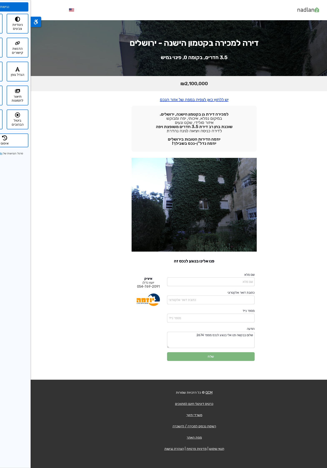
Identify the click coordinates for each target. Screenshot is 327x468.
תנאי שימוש (186, 449)
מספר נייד (218, 311)
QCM (178, 392)
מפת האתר (163, 437)
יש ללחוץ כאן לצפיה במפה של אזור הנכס (163, 99)
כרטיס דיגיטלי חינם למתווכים (163, 404)
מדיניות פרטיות (166, 449)
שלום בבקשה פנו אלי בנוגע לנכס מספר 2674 (180, 340)
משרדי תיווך (164, 415)
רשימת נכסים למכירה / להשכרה (163, 426)
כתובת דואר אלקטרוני (210, 293)
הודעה (220, 329)
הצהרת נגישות (143, 449)
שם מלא (219, 275)
